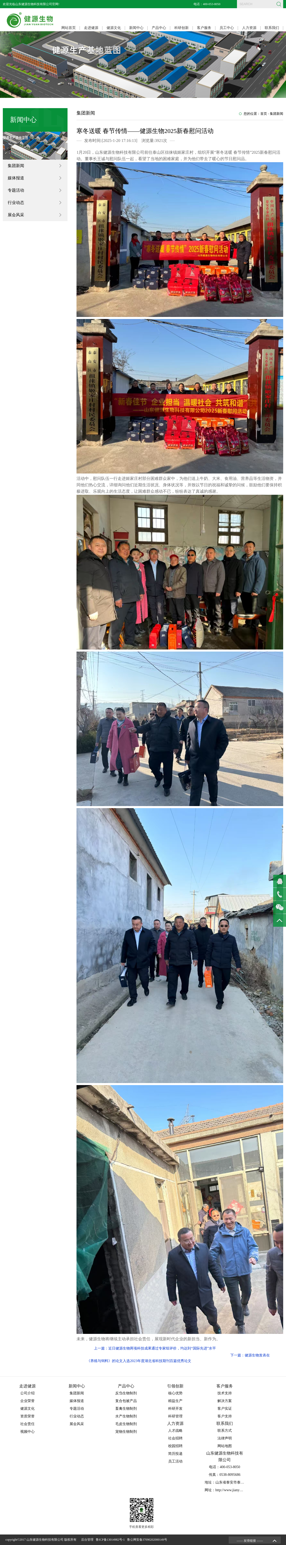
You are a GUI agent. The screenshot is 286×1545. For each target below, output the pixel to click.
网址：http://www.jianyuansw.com (230, 1490)
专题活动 (16, 190)
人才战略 (175, 1431)
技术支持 (224, 1393)
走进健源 (91, 28)
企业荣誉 (27, 1401)
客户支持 (224, 1416)
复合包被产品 (126, 1401)
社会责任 (27, 1424)
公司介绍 (27, 1393)
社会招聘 (175, 1438)
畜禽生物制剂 (126, 1408)
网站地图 (224, 1446)
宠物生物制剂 (126, 1432)
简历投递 (175, 1454)
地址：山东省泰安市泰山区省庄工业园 (235, 1482)
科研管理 (175, 1416)
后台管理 (88, 1539)
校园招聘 (175, 1446)
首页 (263, 114)
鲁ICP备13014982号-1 (111, 1539)
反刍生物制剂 (126, 1393)
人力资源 (249, 28)
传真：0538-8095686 (225, 1475)
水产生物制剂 (126, 1416)
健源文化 (114, 28)
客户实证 (224, 1408)
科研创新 (181, 28)
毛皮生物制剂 (126, 1424)
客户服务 (204, 28)
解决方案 (224, 1401)
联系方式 (224, 1431)
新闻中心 (136, 28)
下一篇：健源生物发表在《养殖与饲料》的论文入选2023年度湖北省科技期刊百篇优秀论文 (178, 1358)
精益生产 (175, 1401)
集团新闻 (16, 165)
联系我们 (272, 28)
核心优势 (175, 1393)
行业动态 (16, 202)
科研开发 (175, 1408)
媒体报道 (16, 178)
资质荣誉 (27, 1416)
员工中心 (227, 28)
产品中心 (159, 28)
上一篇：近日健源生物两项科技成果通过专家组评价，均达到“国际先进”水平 (155, 1348)
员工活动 (175, 1461)
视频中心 (27, 1432)
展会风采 (16, 215)
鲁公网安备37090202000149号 (148, 1539)
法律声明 (224, 1438)
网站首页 (68, 28)
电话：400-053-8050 (207, 4)
